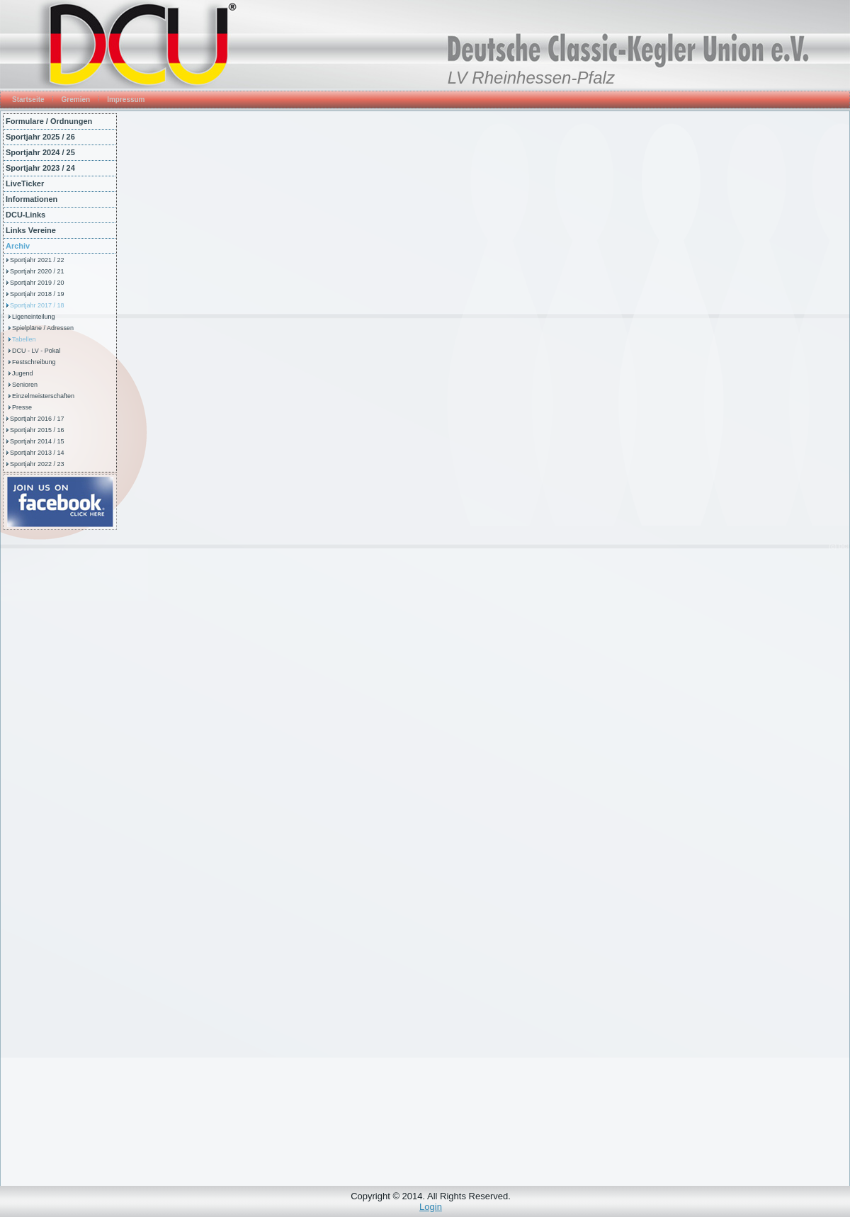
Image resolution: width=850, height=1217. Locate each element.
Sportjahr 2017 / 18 (37, 305)
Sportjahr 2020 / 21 (37, 271)
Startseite (28, 99)
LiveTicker (25, 183)
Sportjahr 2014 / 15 (37, 441)
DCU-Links (25, 214)
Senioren (25, 384)
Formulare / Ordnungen (49, 121)
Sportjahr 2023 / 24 (40, 168)
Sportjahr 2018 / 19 (37, 294)
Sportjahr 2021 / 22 (37, 260)
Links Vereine (31, 230)
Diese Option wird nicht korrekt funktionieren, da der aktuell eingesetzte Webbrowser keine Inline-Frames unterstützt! (483, 647)
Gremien (76, 99)
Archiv (18, 246)
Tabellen (24, 339)
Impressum (125, 99)
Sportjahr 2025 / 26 (40, 136)
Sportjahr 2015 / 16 (37, 430)
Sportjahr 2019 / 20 (37, 282)
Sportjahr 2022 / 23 (37, 464)
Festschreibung (34, 362)
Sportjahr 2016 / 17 (37, 418)
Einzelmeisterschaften (43, 396)
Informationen (31, 199)
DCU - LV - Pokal (36, 350)
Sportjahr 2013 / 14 (37, 452)
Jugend (22, 373)
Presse (22, 407)
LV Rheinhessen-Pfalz (531, 77)
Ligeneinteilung (33, 316)
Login (430, 1206)
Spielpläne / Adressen (43, 328)
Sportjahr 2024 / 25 (40, 152)
